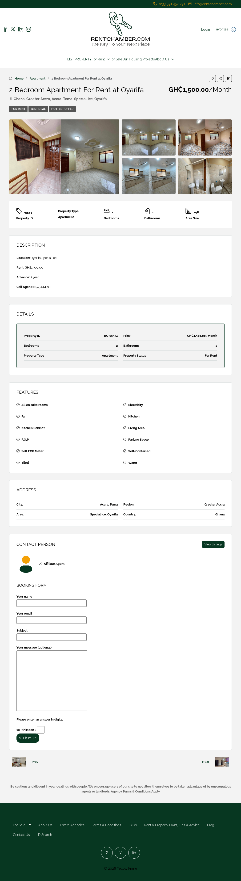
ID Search (44, 835)
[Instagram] (120, 853)
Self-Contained (139, 451)
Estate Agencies (72, 825)
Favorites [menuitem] (225, 29)
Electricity (135, 405)
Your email (51, 617)
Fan (23, 416)
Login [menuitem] (205, 29)
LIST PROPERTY (79, 59)
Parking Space (138, 439)
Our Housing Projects (138, 59)
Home (19, 78)
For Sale (116, 59)
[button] (212, 78)
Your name (51, 600)
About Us (162, 59)
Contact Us (21, 835)
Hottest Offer (62, 109)
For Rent (98, 59)
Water (132, 462)
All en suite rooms (34, 405)
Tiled (25, 462)
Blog (210, 825)
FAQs (133, 825)
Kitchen (134, 416)
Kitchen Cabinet (33, 428)
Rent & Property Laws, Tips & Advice (172, 825)
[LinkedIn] (134, 853)
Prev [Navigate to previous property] (35, 761)
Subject (51, 634)
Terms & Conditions (106, 825)
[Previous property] (19, 762)
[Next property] (222, 762)
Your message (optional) (51, 679)
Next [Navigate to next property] (205, 761)
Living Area (136, 428)
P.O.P (25, 439)
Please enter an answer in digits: (39, 719)
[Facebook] (107, 853)
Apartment (37, 78)
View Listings (213, 544)
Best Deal (38, 109)
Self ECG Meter (32, 451)
